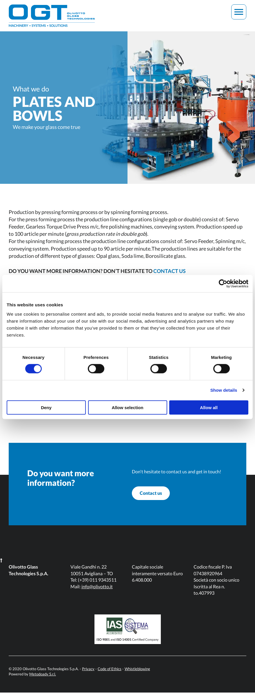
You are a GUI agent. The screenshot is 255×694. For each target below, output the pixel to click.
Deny (46, 407)
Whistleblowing (137, 670)
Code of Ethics (109, 670)
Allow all (209, 407)
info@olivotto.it (97, 588)
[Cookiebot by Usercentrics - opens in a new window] (223, 283)
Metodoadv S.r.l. (42, 675)
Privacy (88, 670)
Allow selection (127, 407)
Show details (223, 390)
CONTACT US (169, 271)
